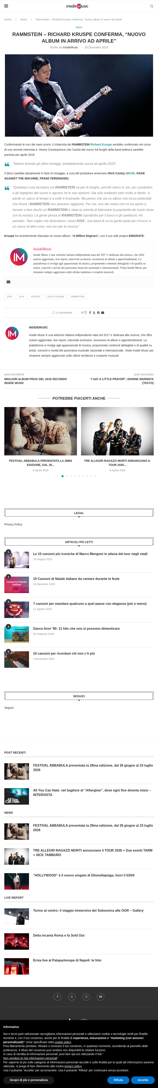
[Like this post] (85, 312)
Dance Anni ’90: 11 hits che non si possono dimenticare (76, 629)
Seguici (9, 707)
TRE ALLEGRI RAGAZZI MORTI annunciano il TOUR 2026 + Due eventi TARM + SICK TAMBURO (93, 853)
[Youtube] (100, 997)
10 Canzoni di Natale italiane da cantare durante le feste (76, 579)
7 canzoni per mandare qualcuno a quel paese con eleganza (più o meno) (90, 604)
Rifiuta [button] (118, 1080)
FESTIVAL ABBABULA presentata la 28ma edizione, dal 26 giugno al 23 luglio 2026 (93, 768)
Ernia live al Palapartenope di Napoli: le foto (67, 960)
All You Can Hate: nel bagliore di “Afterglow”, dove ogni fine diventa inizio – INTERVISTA (92, 793)
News (23, 19)
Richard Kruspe (101, 144)
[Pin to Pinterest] (98, 312)
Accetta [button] (143, 1080)
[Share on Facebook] (90, 312)
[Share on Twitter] (94, 312)
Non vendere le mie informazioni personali (30, 1058)
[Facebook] (57, 997)
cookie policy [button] (63, 1042)
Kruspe (35, 296)
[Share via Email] (102, 312)
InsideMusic (70, 47)
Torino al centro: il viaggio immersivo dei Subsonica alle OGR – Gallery (88, 910)
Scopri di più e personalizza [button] (29, 1080)
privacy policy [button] (72, 1066)
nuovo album (55, 296)
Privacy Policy (13, 524)
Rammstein (78, 296)
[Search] (152, 6)
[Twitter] (72, 997)
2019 (21, 296)
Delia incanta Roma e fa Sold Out (59, 935)
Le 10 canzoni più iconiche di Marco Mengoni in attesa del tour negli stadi (90, 554)
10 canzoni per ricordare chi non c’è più (64, 653)
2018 (9, 296)
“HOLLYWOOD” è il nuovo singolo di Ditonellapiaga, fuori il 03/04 (84, 875)
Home (8, 19)
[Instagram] (86, 997)
